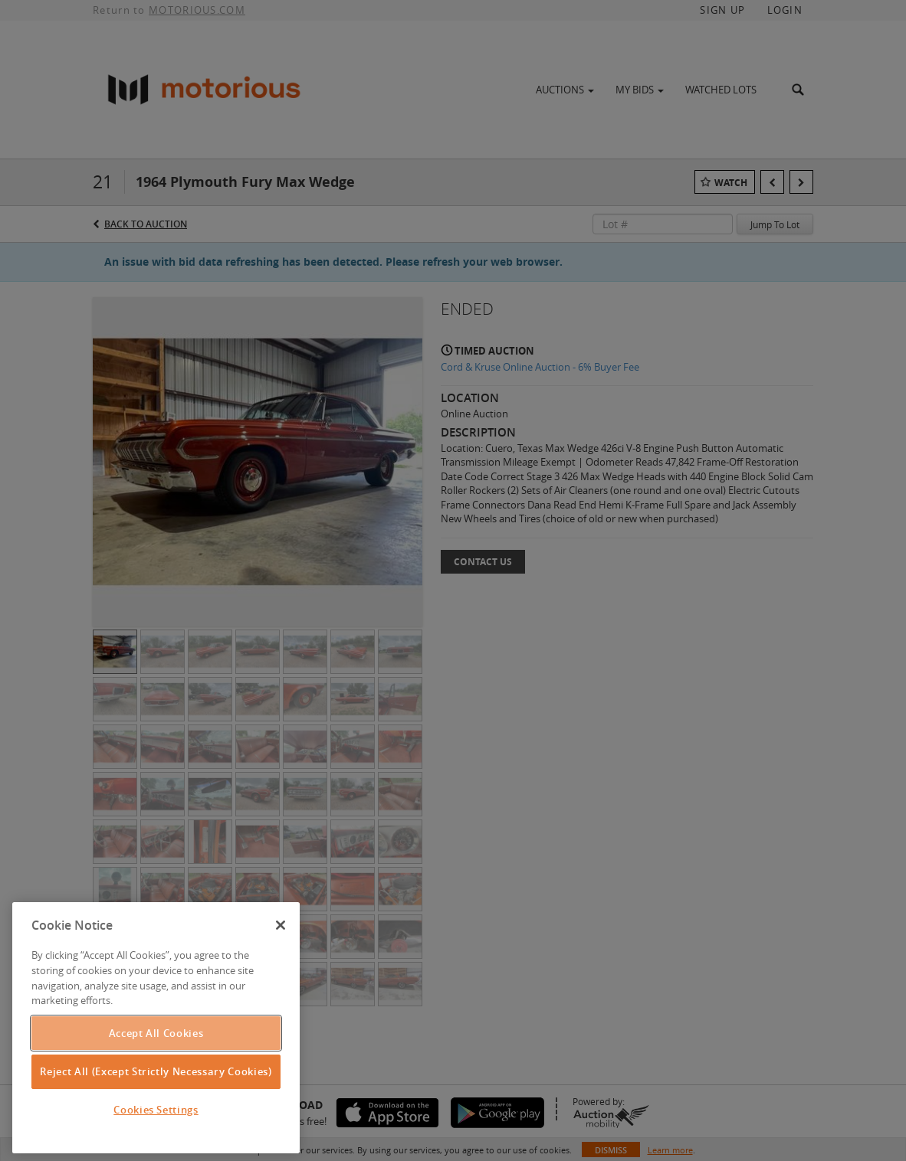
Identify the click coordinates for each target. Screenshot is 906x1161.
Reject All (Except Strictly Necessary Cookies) (155, 1071)
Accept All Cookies (156, 1033)
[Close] (280, 925)
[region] (156, 1027)
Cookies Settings (156, 1110)
